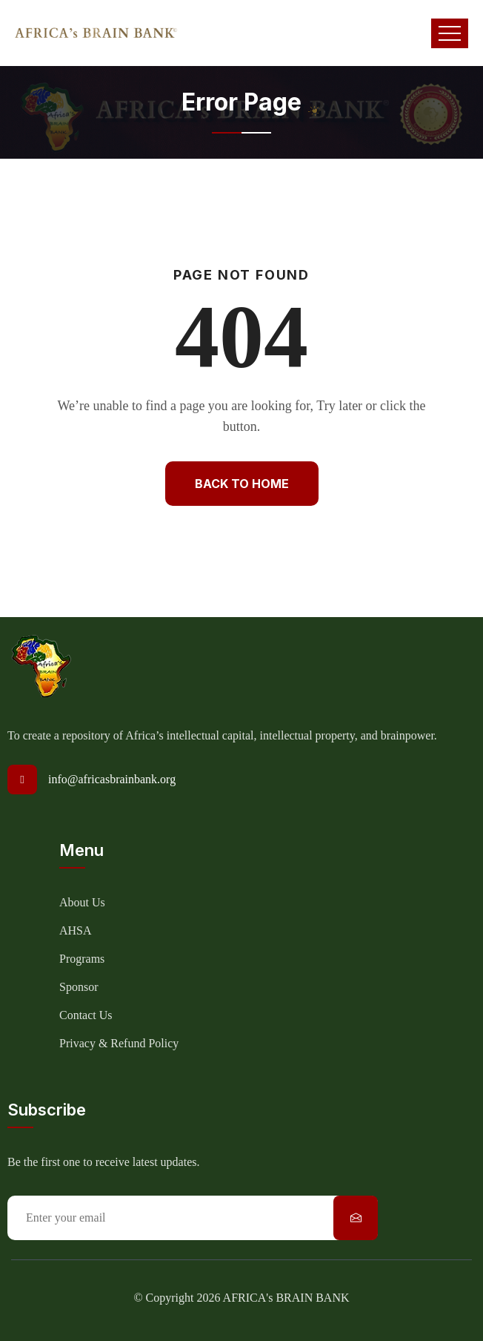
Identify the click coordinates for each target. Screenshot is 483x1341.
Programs (81, 958)
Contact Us (86, 1015)
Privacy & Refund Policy (119, 1043)
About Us (82, 902)
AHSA (75, 930)
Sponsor (78, 987)
